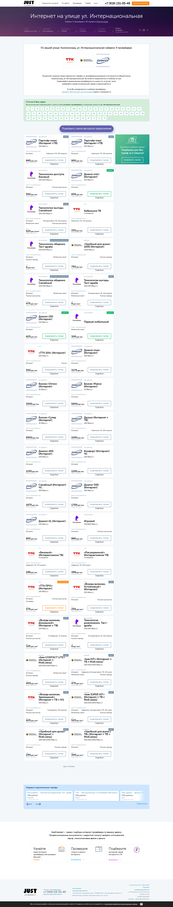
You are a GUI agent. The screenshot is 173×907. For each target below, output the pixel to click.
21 (90, 109)
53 (116, 113)
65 (61, 118)
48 (94, 113)
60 (34, 118)
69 (83, 118)
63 (50, 118)
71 (94, 118)
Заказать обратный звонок (52, 894)
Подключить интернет (50, 3)
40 (50, 113)
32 (128, 109)
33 (134, 109)
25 (101, 109)
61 (39, 118)
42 (61, 113)
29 (112, 109)
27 (106, 109)
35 (28, 113)
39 (45, 113)
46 (83, 113)
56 (132, 113)
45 (78, 113)
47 (88, 113)
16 (63, 109)
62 (45, 118)
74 (104, 118)
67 (72, 118)
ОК (141, 904)
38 (39, 113)
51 (105, 113)
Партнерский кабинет (80, 891)
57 (137, 113)
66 (67, 118)
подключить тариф (54, 160)
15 (57, 109)
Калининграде (102, 22)
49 (100, 113)
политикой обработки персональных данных (120, 904)
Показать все (142, 803)
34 (139, 109)
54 (121, 113)
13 (47, 109)
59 (28, 118)
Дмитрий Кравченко (142, 899)
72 (99, 118)
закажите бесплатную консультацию (77, 92)
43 (67, 113)
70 (88, 118)
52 (110, 113)
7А (37, 109)
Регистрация (76, 888)
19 (85, 109)
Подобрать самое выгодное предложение (86, 128)
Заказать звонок (140, 3)
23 (96, 109)
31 (123, 109)
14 (52, 109)
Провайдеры (77, 3)
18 (80, 109)
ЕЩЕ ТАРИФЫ (69, 766)
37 (34, 113)
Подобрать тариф (132, 160)
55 (126, 113)
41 (56, 113)
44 (72, 113)
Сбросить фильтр (121, 32)
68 (78, 118)
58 (142, 113)
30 (117, 109)
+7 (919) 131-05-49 (117, 3)
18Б (73, 109)
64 (56, 118)
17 (68, 109)
